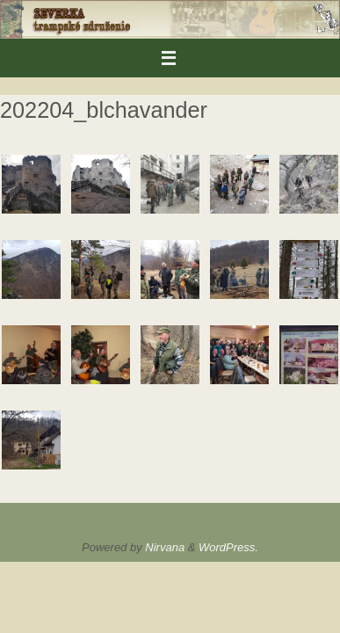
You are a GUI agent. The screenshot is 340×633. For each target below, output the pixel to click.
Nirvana (164, 547)
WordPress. (228, 547)
